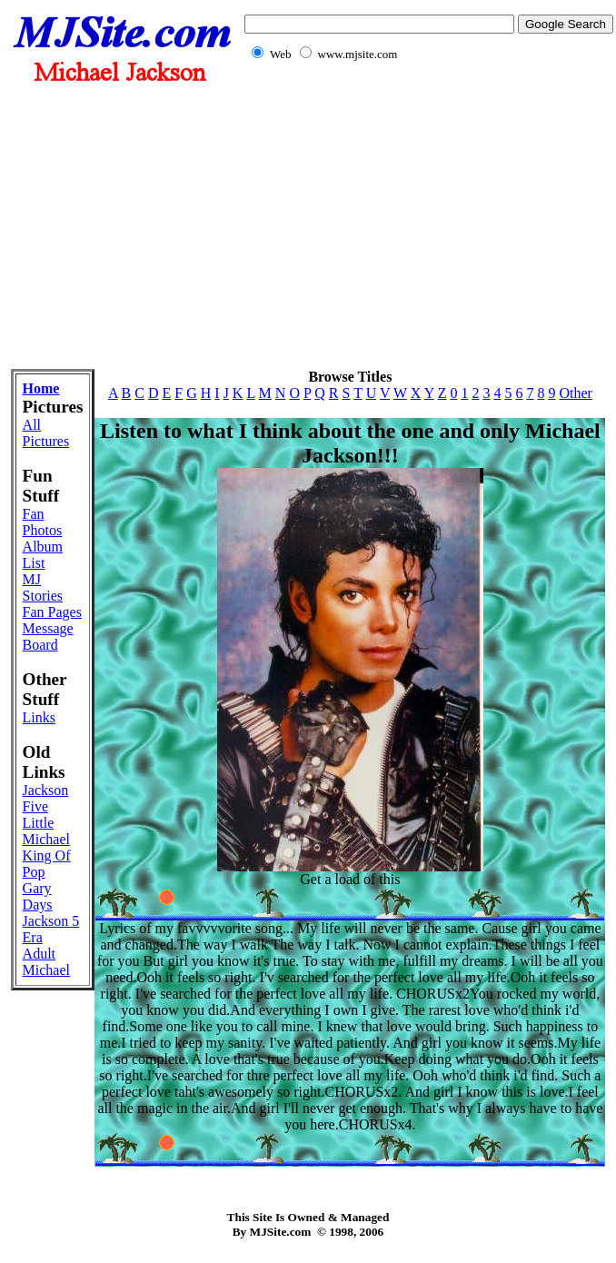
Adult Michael (46, 962)
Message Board (48, 636)
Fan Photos (43, 522)
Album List (43, 555)
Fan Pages (52, 612)
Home (41, 388)
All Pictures (46, 433)
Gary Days (38, 896)
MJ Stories (43, 587)
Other (575, 393)
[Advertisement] (308, 225)
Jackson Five (46, 798)
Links (39, 717)
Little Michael (46, 831)
